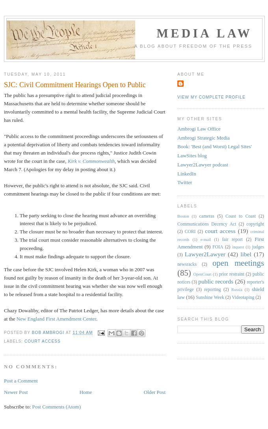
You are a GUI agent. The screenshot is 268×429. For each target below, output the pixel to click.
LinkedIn (186, 174)
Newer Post (16, 392)
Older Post (155, 392)
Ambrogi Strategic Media (203, 138)
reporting (212, 289)
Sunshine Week (210, 297)
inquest (238, 247)
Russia (236, 289)
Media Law (204, 33)
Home (86, 392)
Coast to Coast (240, 216)
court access (42, 341)
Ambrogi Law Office (199, 129)
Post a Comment (21, 381)
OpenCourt (203, 274)
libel (245, 254)
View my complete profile (211, 97)
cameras (206, 216)
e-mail (206, 239)
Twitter (184, 182)
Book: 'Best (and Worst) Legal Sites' (214, 146)
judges (258, 247)
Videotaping (243, 297)
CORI (190, 231)
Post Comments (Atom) (56, 407)
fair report (232, 239)
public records (215, 281)
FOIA (217, 247)
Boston (183, 216)
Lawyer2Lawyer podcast (202, 165)
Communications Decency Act (206, 224)
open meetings (238, 262)
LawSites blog (192, 156)
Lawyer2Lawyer (205, 254)
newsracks (187, 264)
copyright (255, 224)
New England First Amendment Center (56, 319)
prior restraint (231, 274)
